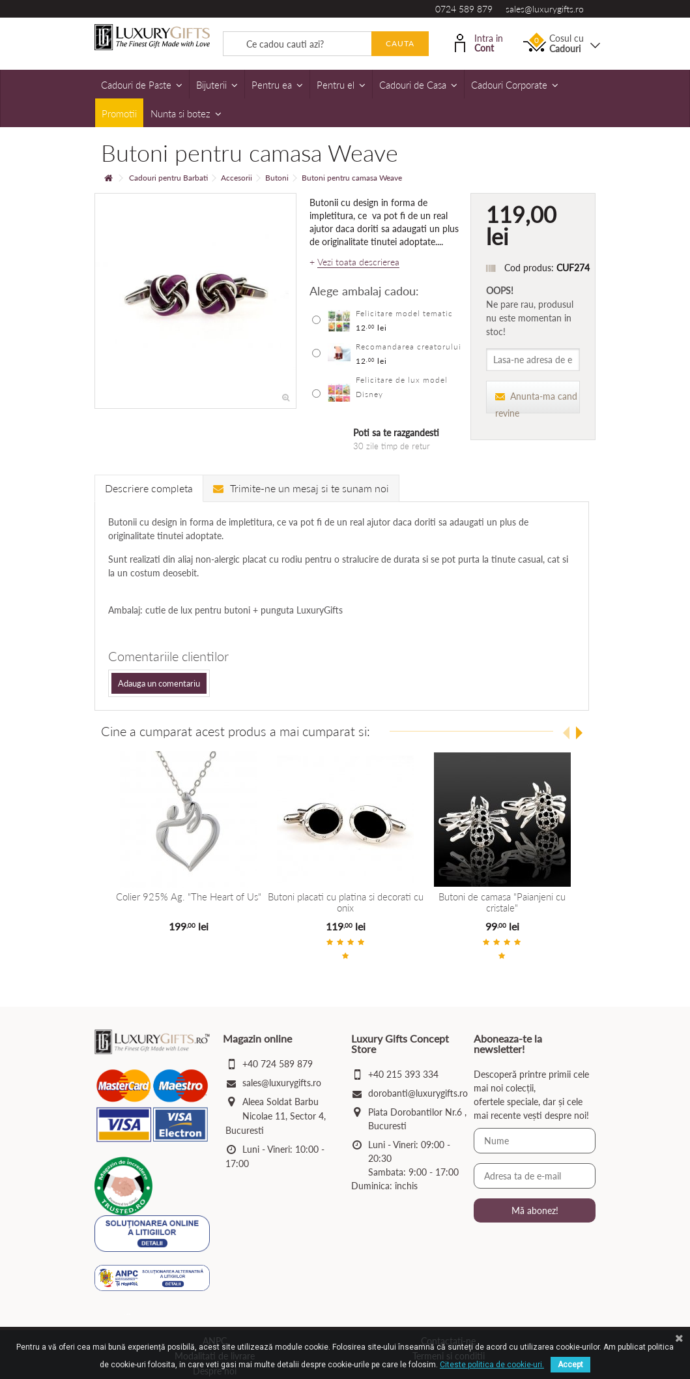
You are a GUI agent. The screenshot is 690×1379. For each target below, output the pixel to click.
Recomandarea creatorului (408, 346)
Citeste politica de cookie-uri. (492, 1364)
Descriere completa (149, 488)
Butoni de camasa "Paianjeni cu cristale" (502, 902)
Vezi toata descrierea (358, 262)
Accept (570, 1364)
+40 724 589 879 (277, 1063)
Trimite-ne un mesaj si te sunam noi (301, 488)
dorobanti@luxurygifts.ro (418, 1093)
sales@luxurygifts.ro (545, 8)
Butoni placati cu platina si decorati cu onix (345, 902)
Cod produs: (529, 267)
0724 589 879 (464, 8)
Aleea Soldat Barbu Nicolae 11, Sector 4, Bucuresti (275, 1116)
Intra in (479, 42)
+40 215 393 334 (403, 1074)
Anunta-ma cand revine (536, 402)
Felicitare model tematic (404, 313)
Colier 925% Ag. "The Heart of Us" (188, 896)
